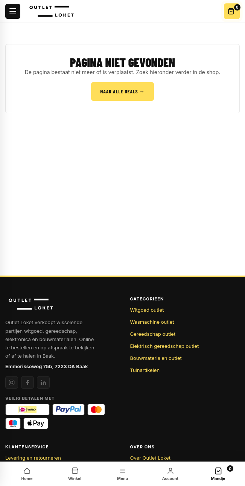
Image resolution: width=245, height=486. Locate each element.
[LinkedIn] (43, 382)
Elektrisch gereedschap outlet (164, 346)
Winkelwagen (234, 9)
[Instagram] (11, 382)
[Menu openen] (12, 11)
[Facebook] (27, 382)
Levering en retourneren (33, 458)
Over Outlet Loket (150, 458)
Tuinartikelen (145, 370)
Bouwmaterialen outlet (156, 358)
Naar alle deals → (122, 91)
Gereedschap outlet (153, 334)
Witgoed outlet (147, 310)
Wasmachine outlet (152, 322)
